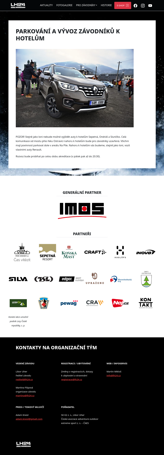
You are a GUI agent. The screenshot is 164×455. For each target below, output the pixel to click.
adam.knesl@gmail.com (29, 418)
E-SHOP (121, 5)
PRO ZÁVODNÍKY (85, 5)
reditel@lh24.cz (24, 379)
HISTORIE (106, 5)
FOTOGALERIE (64, 5)
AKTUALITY (46, 5)
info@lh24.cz (113, 375)
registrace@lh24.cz (71, 379)
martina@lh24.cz (25, 395)
